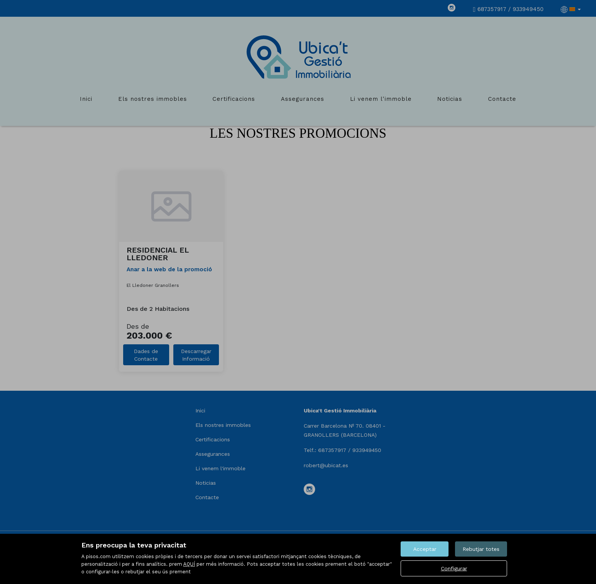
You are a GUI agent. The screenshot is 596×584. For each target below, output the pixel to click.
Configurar (454, 568)
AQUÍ (189, 564)
